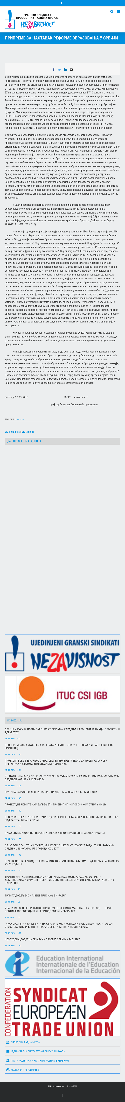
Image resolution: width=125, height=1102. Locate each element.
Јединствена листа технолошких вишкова (35, 1052)
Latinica (28, 431)
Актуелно (20, 419)
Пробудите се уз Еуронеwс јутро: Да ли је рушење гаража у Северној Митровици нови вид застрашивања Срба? (61, 819)
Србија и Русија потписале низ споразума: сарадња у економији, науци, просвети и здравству (62, 731)
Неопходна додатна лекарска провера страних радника (42, 939)
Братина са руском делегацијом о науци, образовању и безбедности (51, 792)
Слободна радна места (23, 1043)
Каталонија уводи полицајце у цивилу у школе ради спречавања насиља (55, 832)
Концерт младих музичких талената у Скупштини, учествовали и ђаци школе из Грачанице (59, 746)
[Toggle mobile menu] (118, 11)
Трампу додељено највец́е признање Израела (35, 895)
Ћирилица (12, 431)
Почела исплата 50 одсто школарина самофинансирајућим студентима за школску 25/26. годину (62, 863)
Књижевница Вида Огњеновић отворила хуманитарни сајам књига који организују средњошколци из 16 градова (62, 778)
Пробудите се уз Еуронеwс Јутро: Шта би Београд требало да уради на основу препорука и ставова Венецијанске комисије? (56, 762)
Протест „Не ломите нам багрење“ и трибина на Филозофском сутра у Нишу (55, 804)
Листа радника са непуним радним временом (37, 1061)
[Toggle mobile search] (111, 11)
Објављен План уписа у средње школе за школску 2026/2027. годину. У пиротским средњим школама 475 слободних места (59, 847)
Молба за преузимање (22, 1070)
